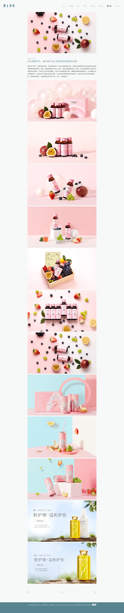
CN (116, 6)
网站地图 (77, 605)
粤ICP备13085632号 (86, 605)
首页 (64, 6)
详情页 (85, 6)
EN (119, 6)
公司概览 (92, 6)
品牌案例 (71, 6)
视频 (78, 6)
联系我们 (101, 6)
